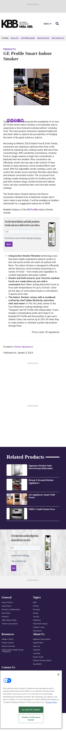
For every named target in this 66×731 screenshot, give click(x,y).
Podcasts (5, 617)
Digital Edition (38, 643)
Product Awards (8, 643)
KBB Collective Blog (9, 620)
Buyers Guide (38, 657)
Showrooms (37, 631)
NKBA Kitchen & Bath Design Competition (13, 651)
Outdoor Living (38, 627)
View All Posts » (8, 602)
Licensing (36, 653)
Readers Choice (7, 639)
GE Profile (15, 121)
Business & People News (11, 610)
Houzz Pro (15, 38)
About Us (36, 646)
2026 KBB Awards (28, 38)
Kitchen (36, 606)
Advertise (36, 650)
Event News (6, 613)
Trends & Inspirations (10, 624)
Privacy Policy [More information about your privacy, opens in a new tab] (51, 702)
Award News (6, 606)
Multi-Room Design (40, 624)
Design (35, 613)
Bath (35, 602)
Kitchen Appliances (23, 346)
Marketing (37, 620)
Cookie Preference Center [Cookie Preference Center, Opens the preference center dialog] (31, 718)
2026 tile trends (43, 38)
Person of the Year (8, 646)
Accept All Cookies (31, 710)
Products (9, 49)
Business (36, 610)
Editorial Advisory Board (42, 660)
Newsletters (37, 664)
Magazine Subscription (41, 639)
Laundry (36, 617)
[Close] (58, 674)
